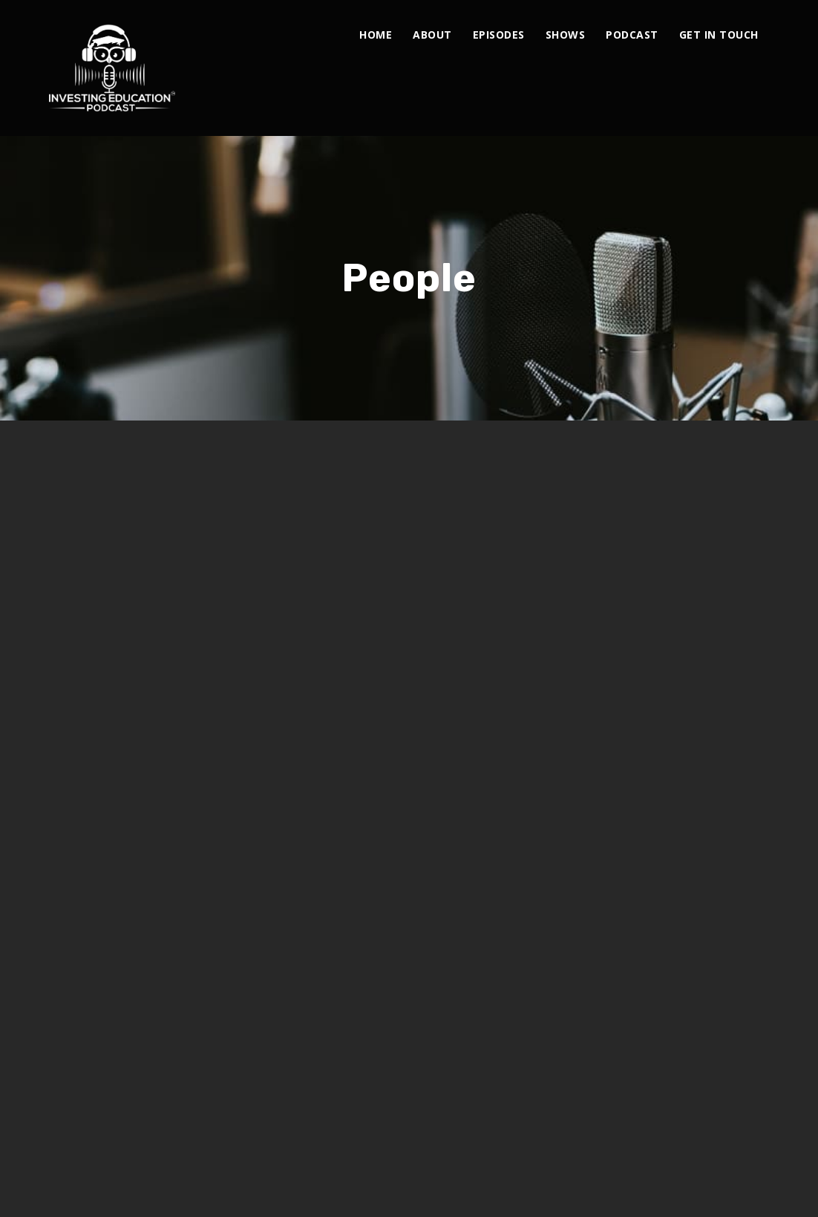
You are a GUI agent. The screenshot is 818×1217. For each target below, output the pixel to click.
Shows (566, 34)
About (432, 34)
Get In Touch (719, 34)
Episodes (499, 34)
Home (375, 34)
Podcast (632, 34)
